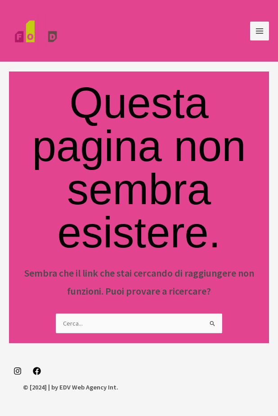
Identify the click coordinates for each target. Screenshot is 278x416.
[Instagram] (17, 371)
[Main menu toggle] (259, 31)
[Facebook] (37, 371)
